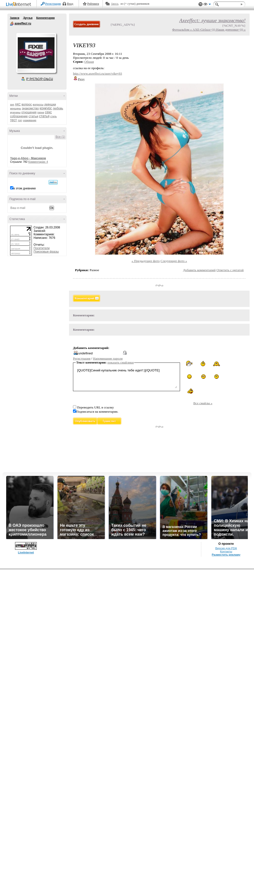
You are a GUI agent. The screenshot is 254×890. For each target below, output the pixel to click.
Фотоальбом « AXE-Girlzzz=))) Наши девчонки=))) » (209, 29)
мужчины (15, 112)
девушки (50, 104)
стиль (53, 116)
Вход (70, 3)
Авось (114, 3)
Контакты (226, 551)
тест (13, 120)
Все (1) (60, 137)
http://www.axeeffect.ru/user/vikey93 (97, 73)
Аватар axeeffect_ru (36, 52)
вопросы (38, 104)
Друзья (27, 18)
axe (12, 104)
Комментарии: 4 (38, 161)
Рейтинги (93, 3)
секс (48, 112)
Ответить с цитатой (230, 270)
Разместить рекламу (226, 554)
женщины (15, 108)
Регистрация (53, 3)
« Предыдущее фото (146, 261)
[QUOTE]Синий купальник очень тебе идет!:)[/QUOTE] (126, 377)
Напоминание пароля (108, 358)
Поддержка (200, 4)
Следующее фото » (174, 261)
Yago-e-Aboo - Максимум (28, 158)
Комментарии (45, 18)
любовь (58, 108)
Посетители (42, 248)
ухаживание (29, 120)
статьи (33, 116)
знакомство (30, 108)
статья (44, 116)
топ (20, 120)
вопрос (26, 104)
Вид (207, 5)
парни (40, 112)
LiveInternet (19, 4)
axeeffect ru (12, 24)
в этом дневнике (24, 188)
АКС (18, 104)
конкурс (46, 108)
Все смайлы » (202, 403)
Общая (89, 61)
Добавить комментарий (199, 270)
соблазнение (19, 116)
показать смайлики (121, 362)
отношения (28, 112)
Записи (14, 18)
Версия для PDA (226, 548)
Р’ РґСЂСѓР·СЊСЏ (39, 79)
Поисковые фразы (46, 251)
